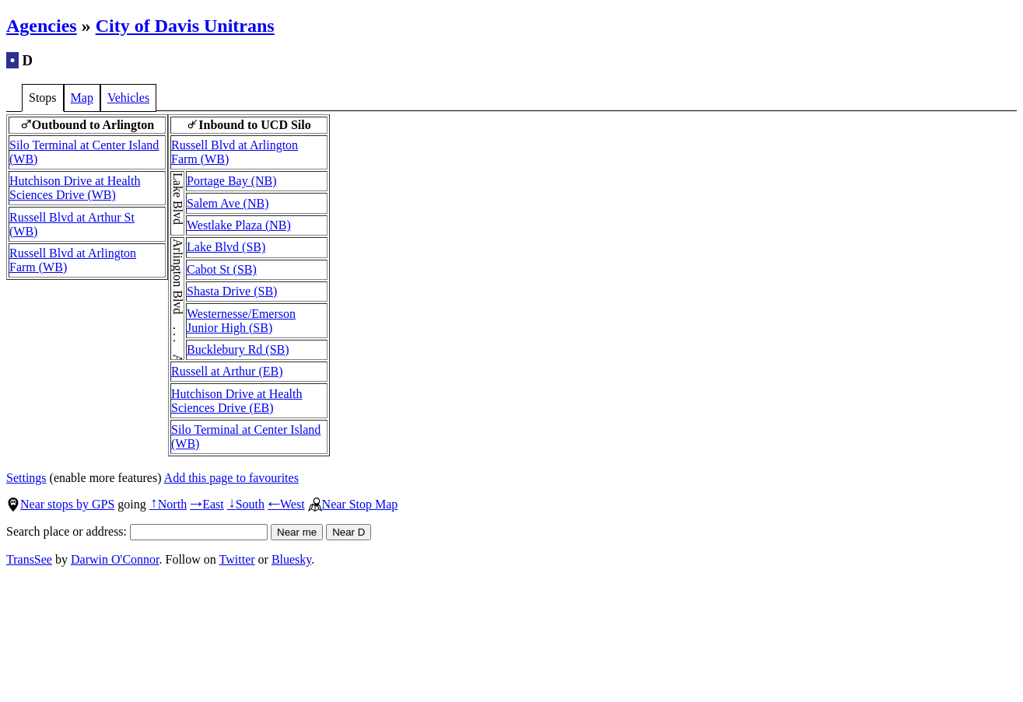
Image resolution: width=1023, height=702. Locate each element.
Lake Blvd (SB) (226, 246)
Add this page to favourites (231, 477)
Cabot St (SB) (222, 269)
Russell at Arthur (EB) (227, 371)
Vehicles (128, 97)
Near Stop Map (353, 504)
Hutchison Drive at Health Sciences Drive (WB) (74, 187)
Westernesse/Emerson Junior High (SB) (241, 320)
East (207, 504)
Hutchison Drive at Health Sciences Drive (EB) (236, 400)
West (286, 504)
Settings (26, 477)
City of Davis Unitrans (185, 26)
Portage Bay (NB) (232, 180)
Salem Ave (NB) (227, 203)
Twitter (237, 559)
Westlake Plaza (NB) (239, 225)
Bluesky (291, 559)
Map (82, 97)
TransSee (29, 559)
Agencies (41, 26)
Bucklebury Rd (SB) (238, 349)
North (168, 504)
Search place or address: (137, 531)
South (246, 504)
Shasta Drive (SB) (232, 291)
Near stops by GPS (60, 504)
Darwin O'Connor (115, 559)
